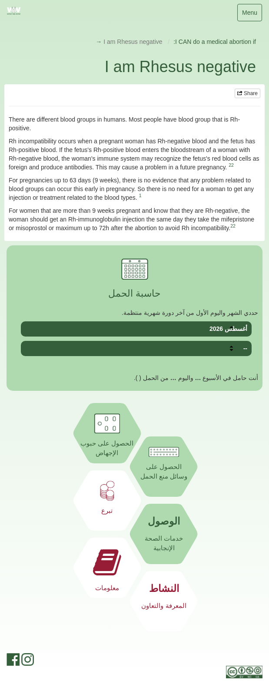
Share (247, 93)
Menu (250, 14)
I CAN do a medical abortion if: (214, 41)
